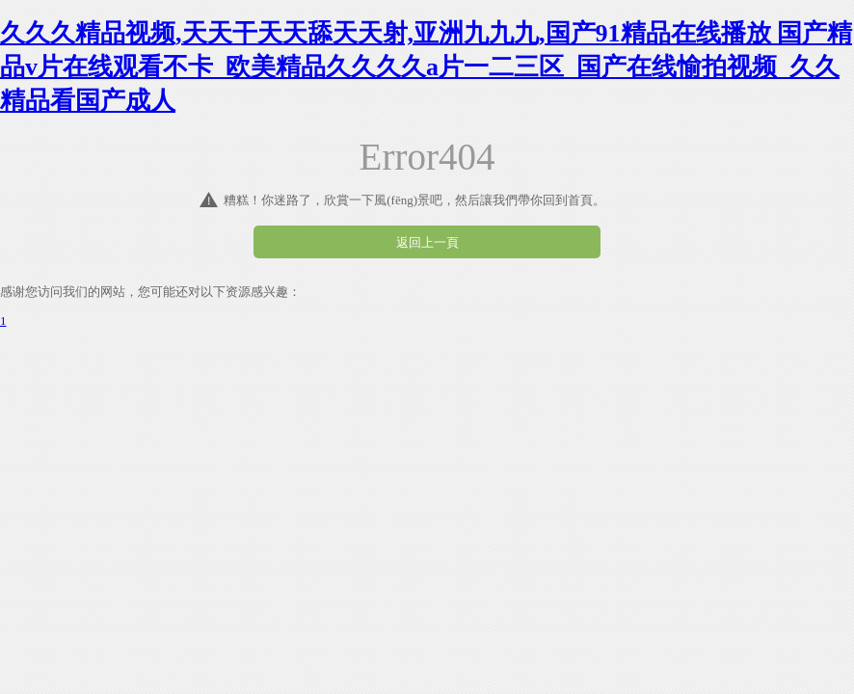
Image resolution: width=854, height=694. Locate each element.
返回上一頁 (427, 242)
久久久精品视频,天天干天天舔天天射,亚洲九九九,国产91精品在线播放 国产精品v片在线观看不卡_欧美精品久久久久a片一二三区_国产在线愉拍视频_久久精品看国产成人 (426, 67)
